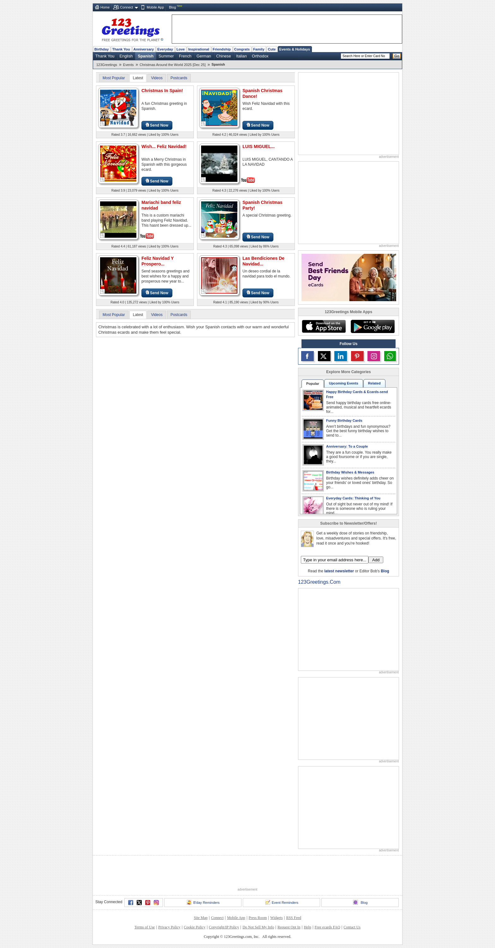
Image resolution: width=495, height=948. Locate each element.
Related (374, 383)
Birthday (101, 49)
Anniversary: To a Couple (347, 446)
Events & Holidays (294, 49)
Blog (172, 7)
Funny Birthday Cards (344, 420)
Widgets (276, 917)
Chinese (223, 56)
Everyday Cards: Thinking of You (353, 498)
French (185, 56)
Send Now (157, 125)
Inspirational (198, 49)
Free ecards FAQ (327, 927)
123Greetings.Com (319, 582)
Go (396, 56)
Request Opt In (289, 927)
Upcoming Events (343, 383)
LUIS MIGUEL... (258, 146)
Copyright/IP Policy (224, 927)
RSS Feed (293, 917)
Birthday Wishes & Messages (350, 472)
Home (105, 7)
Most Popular (114, 78)
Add (375, 559)
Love (180, 49)
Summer (166, 56)
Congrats (242, 49)
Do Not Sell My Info (258, 927)
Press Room (258, 917)
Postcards (178, 78)
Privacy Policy (169, 927)
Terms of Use (144, 927)
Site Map (201, 917)
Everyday (165, 49)
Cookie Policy (194, 927)
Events (128, 65)
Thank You (121, 49)
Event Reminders (281, 902)
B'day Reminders (203, 902)
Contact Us (352, 927)
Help (307, 927)
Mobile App (155, 7)
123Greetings (106, 65)
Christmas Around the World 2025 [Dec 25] (173, 65)
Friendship (222, 49)
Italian (241, 56)
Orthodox (260, 56)
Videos (156, 78)
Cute (272, 49)
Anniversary (144, 49)
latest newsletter (339, 571)
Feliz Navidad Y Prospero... (157, 261)
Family (258, 49)
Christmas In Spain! (162, 90)
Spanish (145, 56)
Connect (126, 7)
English (126, 56)
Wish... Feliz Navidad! (164, 146)
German (203, 56)
